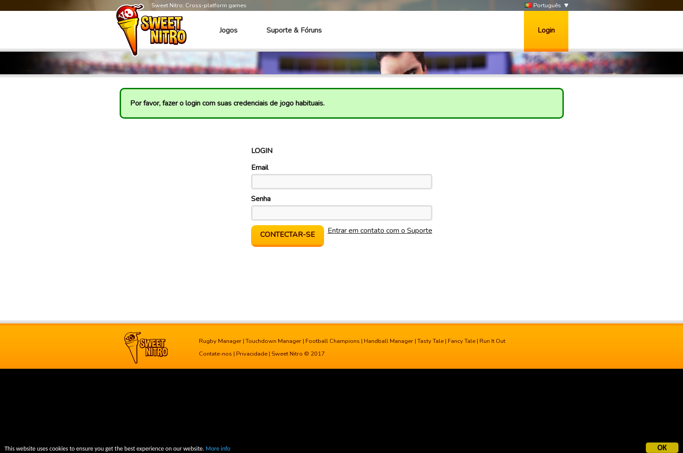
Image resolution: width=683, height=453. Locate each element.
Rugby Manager (220, 341)
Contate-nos (215, 354)
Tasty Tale (430, 341)
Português (543, 5)
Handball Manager (388, 341)
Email (259, 168)
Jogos (228, 30)
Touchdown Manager (273, 341)
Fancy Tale (461, 341)
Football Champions (332, 341)
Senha (261, 199)
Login (546, 30)
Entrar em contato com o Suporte (380, 231)
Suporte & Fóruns (294, 30)
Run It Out (492, 341)
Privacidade (251, 354)
